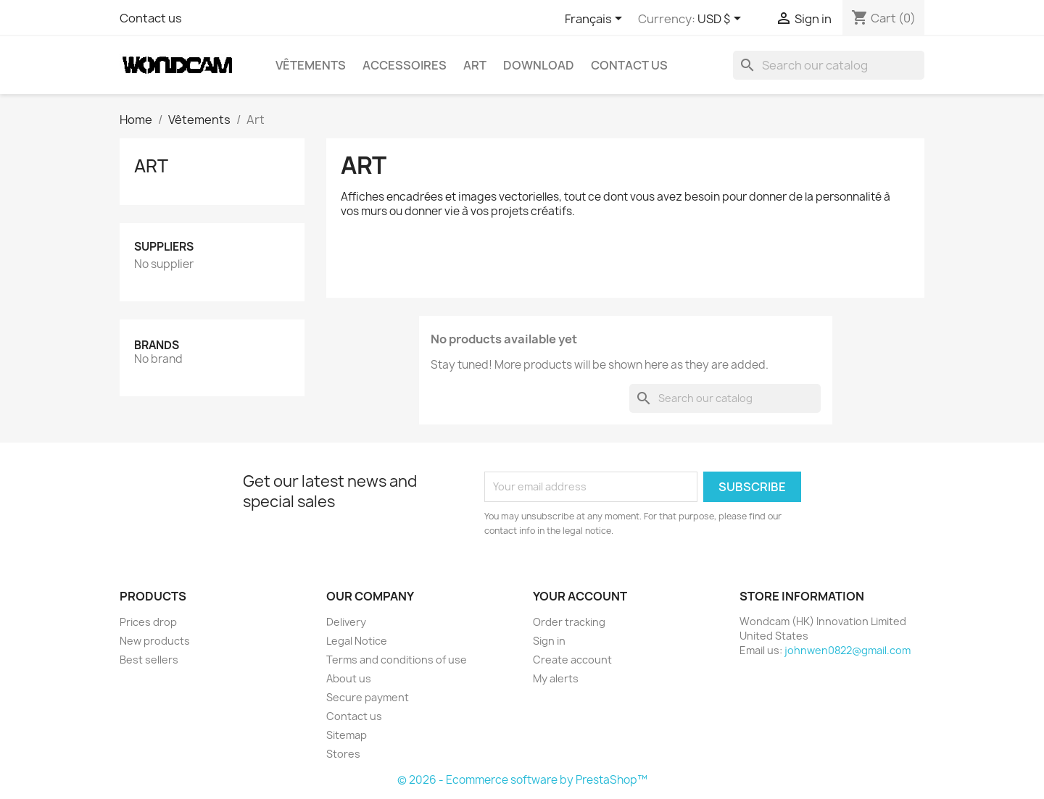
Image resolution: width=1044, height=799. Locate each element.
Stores (343, 754)
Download (538, 65)
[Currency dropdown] (721, 19)
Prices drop (148, 622)
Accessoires (404, 65)
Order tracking (569, 622)
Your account (580, 596)
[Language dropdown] (596, 19)
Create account (572, 659)
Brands (156, 345)
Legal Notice (356, 641)
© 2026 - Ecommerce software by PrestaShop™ (522, 779)
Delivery (346, 622)
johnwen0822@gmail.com (847, 650)
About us (348, 678)
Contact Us (629, 65)
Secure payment (367, 697)
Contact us (151, 18)
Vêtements (311, 65)
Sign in (549, 641)
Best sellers (149, 659)
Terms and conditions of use (396, 659)
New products (155, 641)
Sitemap (346, 735)
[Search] (828, 65)
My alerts (556, 678)
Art (474, 65)
